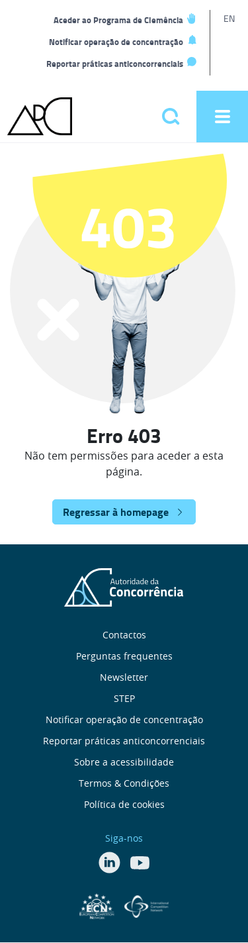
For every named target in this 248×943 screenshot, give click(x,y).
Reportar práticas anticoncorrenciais (114, 64)
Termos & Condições (124, 783)
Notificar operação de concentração (116, 42)
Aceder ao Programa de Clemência (118, 20)
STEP (124, 698)
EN (229, 18)
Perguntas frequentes (124, 656)
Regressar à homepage (116, 511)
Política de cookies (124, 804)
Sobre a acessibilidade (124, 762)
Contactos (124, 634)
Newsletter (124, 677)
